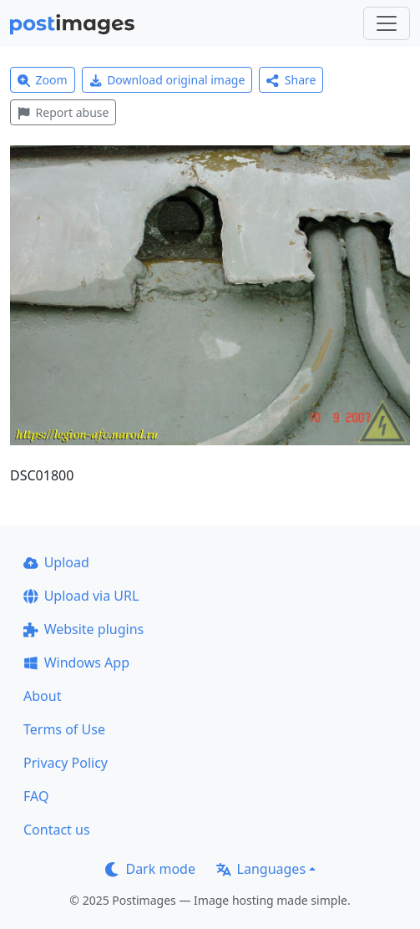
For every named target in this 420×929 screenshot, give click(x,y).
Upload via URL (81, 595)
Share (291, 80)
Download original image (167, 80)
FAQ (35, 796)
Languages (261, 869)
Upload (56, 562)
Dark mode (150, 869)
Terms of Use (64, 729)
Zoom (43, 80)
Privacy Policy (65, 763)
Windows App (76, 662)
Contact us (56, 829)
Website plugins (83, 629)
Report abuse (63, 112)
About (42, 696)
